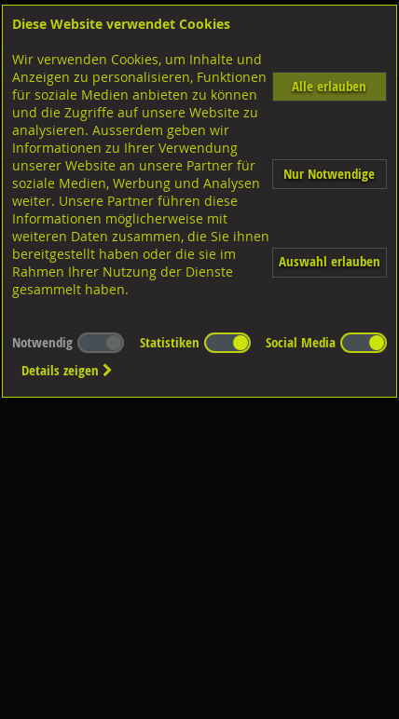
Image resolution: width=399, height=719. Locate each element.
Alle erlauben (329, 86)
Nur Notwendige (329, 173)
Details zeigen (67, 370)
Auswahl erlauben (329, 261)
